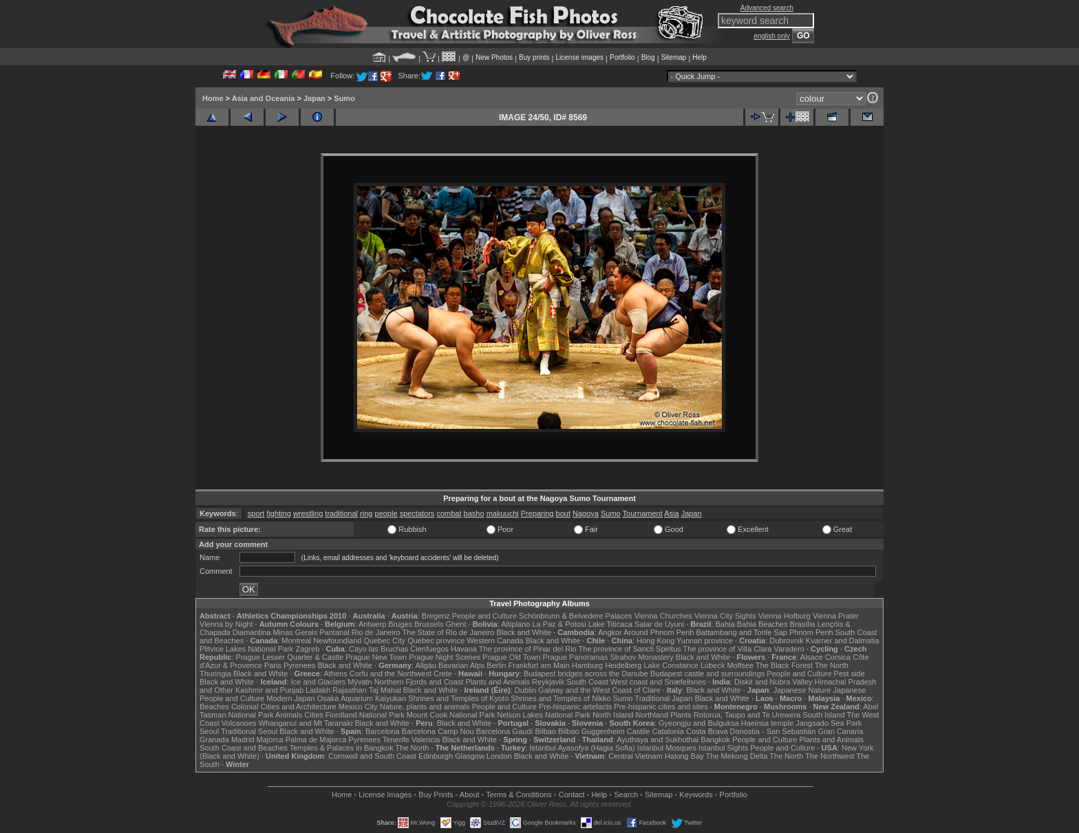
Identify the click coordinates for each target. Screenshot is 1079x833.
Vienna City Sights (725, 616)
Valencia (426, 739)
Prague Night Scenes (444, 657)
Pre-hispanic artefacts (575, 706)
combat (448, 513)
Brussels (428, 624)
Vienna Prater (836, 616)
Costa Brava (707, 731)
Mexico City (358, 706)
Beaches (214, 706)
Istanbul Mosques (666, 748)
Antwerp (372, 624)
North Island (612, 715)
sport (256, 513)
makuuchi (503, 513)
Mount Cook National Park (451, 715)
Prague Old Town (511, 657)
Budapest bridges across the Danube (586, 673)
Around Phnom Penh (658, 632)
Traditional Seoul (249, 731)
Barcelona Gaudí (504, 731)
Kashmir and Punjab (269, 690)
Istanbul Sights (723, 748)
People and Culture (484, 616)
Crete (443, 673)
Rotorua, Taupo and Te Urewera (747, 715)
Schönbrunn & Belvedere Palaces (575, 616)
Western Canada (495, 640)
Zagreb (307, 649)
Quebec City (385, 640)
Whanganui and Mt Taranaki (306, 723)
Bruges (400, 624)
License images (579, 57)
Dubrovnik (786, 640)
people (386, 513)
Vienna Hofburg (784, 616)
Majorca (270, 739)
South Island (824, 715)
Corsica (838, 657)
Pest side (849, 673)
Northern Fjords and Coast (419, 682)
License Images (385, 794)
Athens (335, 673)
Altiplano (515, 624)
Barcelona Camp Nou (438, 731)
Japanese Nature (802, 690)
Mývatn (360, 682)
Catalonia (667, 731)
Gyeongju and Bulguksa (699, 723)
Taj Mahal (385, 690)
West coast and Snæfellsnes (658, 682)
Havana (464, 649)
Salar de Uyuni (659, 624)
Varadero (788, 649)
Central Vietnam (635, 756)
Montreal (296, 640)
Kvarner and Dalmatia (842, 640)
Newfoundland (337, 640)
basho (474, 513)
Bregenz (436, 616)
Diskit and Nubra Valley (773, 682)
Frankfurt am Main (539, 665)
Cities (313, 715)
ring (366, 513)
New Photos (494, 57)
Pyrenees (299, 665)
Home (213, 98)
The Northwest (830, 756)
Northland (652, 715)
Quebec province (435, 640)
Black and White (524, 632)
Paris (272, 665)
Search (626, 794)
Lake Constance (670, 665)
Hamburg (587, 665)
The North (831, 665)
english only (772, 36)
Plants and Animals (497, 682)
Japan (314, 98)
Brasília (802, 624)
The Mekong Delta (737, 756)
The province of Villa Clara (727, 649)
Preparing (537, 513)
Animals (288, 715)
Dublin (525, 690)
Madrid (243, 739)
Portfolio (622, 57)
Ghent (456, 624)
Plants (681, 715)
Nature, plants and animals (425, 706)
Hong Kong (655, 640)
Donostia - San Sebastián (773, 731)
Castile (638, 731)
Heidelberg (623, 665)
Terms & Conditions (518, 794)
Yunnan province (704, 640)
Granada (214, 739)
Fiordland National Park (365, 715)
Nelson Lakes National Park (543, 715)
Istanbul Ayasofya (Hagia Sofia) (581, 748)
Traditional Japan (663, 698)
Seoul (209, 731)
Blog (648, 57)
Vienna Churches (663, 616)
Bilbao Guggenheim (591, 731)
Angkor (610, 632)
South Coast (587, 682)
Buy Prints (435, 794)
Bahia (725, 624)
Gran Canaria (840, 731)
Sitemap (674, 57)
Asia (671, 513)
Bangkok (715, 739)
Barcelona (382, 731)
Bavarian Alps (461, 665)
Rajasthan (349, 690)
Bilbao (545, 731)
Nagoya (586, 513)
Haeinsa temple (767, 723)
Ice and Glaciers (318, 682)
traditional (341, 513)
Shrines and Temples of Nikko (560, 698)
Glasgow (469, 756)
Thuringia (215, 673)
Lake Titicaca (610, 624)
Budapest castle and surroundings (707, 673)
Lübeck (713, 665)
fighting (278, 513)
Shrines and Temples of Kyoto (458, 698)
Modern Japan (290, 698)
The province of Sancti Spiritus (630, 649)
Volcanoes (239, 723)
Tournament (643, 513)
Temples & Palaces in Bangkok (342, 748)
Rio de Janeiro (376, 632)
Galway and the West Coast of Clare (599, 690)
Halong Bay (684, 756)
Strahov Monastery (641, 657)
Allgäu (425, 665)
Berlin (496, 665)
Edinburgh (435, 756)
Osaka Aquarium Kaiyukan (362, 698)
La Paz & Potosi (559, 624)
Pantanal (334, 632)
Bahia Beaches (762, 624)
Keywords (695, 794)
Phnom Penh (811, 632)
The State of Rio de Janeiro (449, 632)
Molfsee (740, 665)
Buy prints (534, 57)
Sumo (344, 98)
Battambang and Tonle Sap (741, 632)
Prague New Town (376, 657)
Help (699, 57)
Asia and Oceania (263, 98)
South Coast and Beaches (244, 748)
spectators (417, 513)
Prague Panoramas (575, 657)
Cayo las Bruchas (378, 649)
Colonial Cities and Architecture (283, 706)
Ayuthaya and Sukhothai (657, 739)
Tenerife (396, 739)
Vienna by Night (226, 624)
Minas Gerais (295, 632)
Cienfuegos (429, 649)
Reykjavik (548, 682)
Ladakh (318, 690)
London (499, 756)
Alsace (811, 657)
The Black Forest (784, 665)
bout (563, 513)
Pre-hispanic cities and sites (660, 706)
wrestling (308, 513)
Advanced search (766, 8)
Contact (572, 794)
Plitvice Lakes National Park (246, 649)
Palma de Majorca (316, 739)
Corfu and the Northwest (390, 673)
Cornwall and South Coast (372, 756)
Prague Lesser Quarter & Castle (290, 657)
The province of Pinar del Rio (528, 649)
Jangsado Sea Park (828, 723)
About (470, 794)
